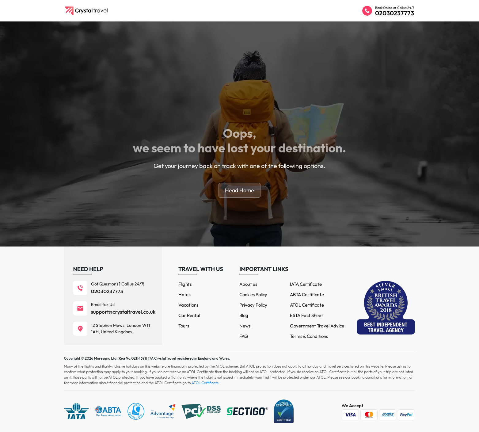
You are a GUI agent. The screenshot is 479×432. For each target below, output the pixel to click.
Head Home (239, 190)
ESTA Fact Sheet (306, 315)
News (244, 326)
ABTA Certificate (307, 294)
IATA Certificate (306, 284)
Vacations (188, 305)
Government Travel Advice (317, 326)
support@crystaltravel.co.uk (123, 311)
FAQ (243, 336)
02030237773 (394, 13)
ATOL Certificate (307, 305)
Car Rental (189, 315)
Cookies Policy (253, 294)
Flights (185, 284)
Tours (183, 326)
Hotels (184, 294)
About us (248, 284)
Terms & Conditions (309, 336)
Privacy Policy (253, 305)
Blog (243, 315)
